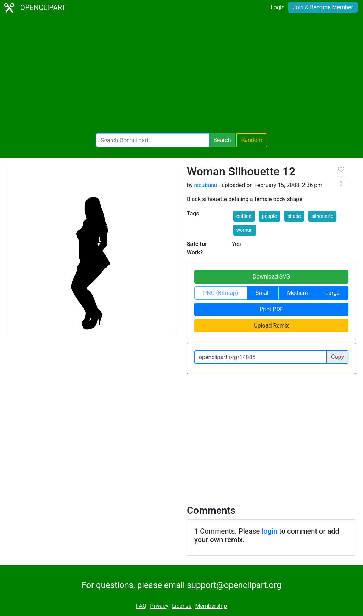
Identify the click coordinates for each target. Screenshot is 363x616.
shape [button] (294, 216)
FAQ (141, 606)
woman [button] (244, 230)
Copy (337, 356)
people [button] (269, 216)
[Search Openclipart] (152, 140)
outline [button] (243, 216)
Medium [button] (297, 293)
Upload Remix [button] (271, 325)
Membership (211, 606)
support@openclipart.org (234, 585)
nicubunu (205, 185)
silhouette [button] (322, 216)
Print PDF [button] (271, 309)
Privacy (159, 606)
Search (222, 140)
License (181, 606)
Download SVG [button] (271, 276)
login (269, 531)
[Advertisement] (181, 74)
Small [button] (263, 293)
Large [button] (332, 293)
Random (251, 140)
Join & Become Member (323, 7)
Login (277, 7)
